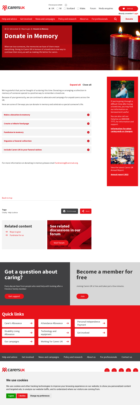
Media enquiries (106, 8)
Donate (129, 18)
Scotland (71, 8)
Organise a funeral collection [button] (18, 141)
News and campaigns (45, 18)
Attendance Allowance (55, 323)
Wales (82, 8)
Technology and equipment (55, 333)
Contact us (127, 357)
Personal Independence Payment (91, 323)
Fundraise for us (14, 235)
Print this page (71, 211)
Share (87, 211)
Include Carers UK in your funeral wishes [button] (23, 149)
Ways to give (25, 29)
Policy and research (67, 18)
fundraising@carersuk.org (66, 163)
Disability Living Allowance (19, 333)
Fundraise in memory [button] (14, 132)
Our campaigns (19, 341)
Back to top (7, 198)
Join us (127, 8)
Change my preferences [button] (39, 396)
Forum (93, 8)
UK (52, 8)
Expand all (75, 84)
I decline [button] (22, 396)
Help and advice (9, 18)
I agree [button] (11, 396)
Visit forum (59, 242)
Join (82, 296)
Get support (14, 296)
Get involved (26, 18)
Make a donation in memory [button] (17, 114)
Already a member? (128, 14)
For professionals (100, 18)
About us (84, 18)
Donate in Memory (40, 29)
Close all (87, 84)
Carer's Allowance (19, 323)
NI (60, 8)
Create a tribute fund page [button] (16, 123)
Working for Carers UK (55, 341)
